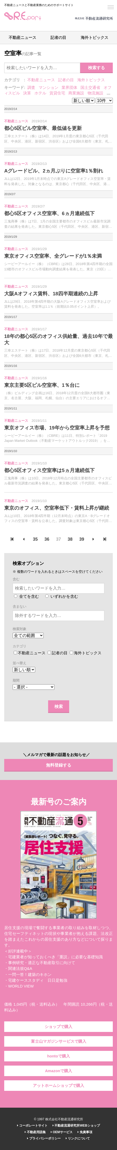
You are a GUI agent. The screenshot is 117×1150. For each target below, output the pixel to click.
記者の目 (58, 38)
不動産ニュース (22, 38)
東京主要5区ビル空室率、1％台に (42, 385)
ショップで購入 (58, 1027)
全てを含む (26, 596)
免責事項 (85, 1132)
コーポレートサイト (32, 1125)
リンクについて (78, 1138)
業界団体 (69, 87)
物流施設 (95, 93)
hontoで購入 (58, 1056)
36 (46, 539)
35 (35, 539)
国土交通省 (90, 87)
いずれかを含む (61, 596)
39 (81, 539)
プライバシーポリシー (43, 1138)
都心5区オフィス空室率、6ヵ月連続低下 (49, 213)
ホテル (40, 93)
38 (70, 539)
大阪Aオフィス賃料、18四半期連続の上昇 (51, 293)
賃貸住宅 (57, 93)
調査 (31, 87)
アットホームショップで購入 (58, 1085)
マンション (48, 87)
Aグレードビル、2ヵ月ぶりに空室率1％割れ (53, 171)
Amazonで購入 (58, 1071)
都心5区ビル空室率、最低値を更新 (43, 128)
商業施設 (76, 93)
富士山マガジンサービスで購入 (58, 1041)
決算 (27, 93)
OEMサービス (62, 1132)
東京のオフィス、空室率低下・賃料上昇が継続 (56, 508)
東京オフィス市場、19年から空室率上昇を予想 (57, 427)
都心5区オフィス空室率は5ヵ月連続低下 (49, 470)
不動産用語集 (35, 1132)
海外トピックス (94, 38)
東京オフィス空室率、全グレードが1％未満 (53, 256)
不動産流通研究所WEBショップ (76, 1125)
